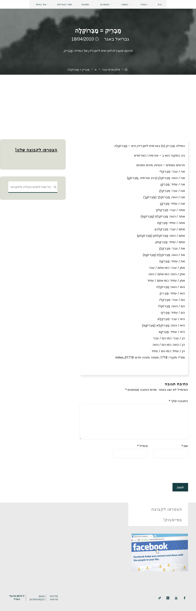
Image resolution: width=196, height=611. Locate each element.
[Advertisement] (98, 103)
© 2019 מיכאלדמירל (17, 598)
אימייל (142, 446)
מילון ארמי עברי (111, 69)
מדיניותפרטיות (54, 598)
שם (185, 446)
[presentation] (159, 470)
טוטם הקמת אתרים (37, 598)
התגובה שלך (178, 401)
